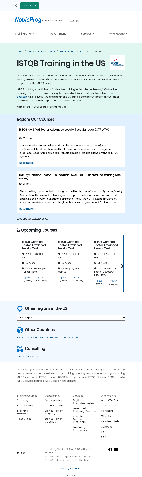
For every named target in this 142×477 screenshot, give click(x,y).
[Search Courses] (97, 21)
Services (86, 33)
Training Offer (24, 33)
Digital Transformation (84, 401)
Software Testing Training (71, 51)
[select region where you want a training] (71, 318)
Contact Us (29, 5)
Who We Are (117, 33)
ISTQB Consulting (27, 356)
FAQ (104, 432)
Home (21, 51)
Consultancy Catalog (54, 420)
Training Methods (23, 412)
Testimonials (110, 421)
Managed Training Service (84, 410)
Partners (107, 411)
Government (58, 33)
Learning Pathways (80, 429)
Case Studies (54, 405)
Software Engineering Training (41, 51)
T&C (104, 437)
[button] (121, 266)
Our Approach (55, 400)
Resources (24, 419)
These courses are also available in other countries (48, 337)
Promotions (25, 405)
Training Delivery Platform (79, 419)
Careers (107, 426)
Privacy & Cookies (71, 468)
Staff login (71, 475)
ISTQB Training (94, 51)
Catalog (22, 400)
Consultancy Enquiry (54, 412)
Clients (106, 416)
